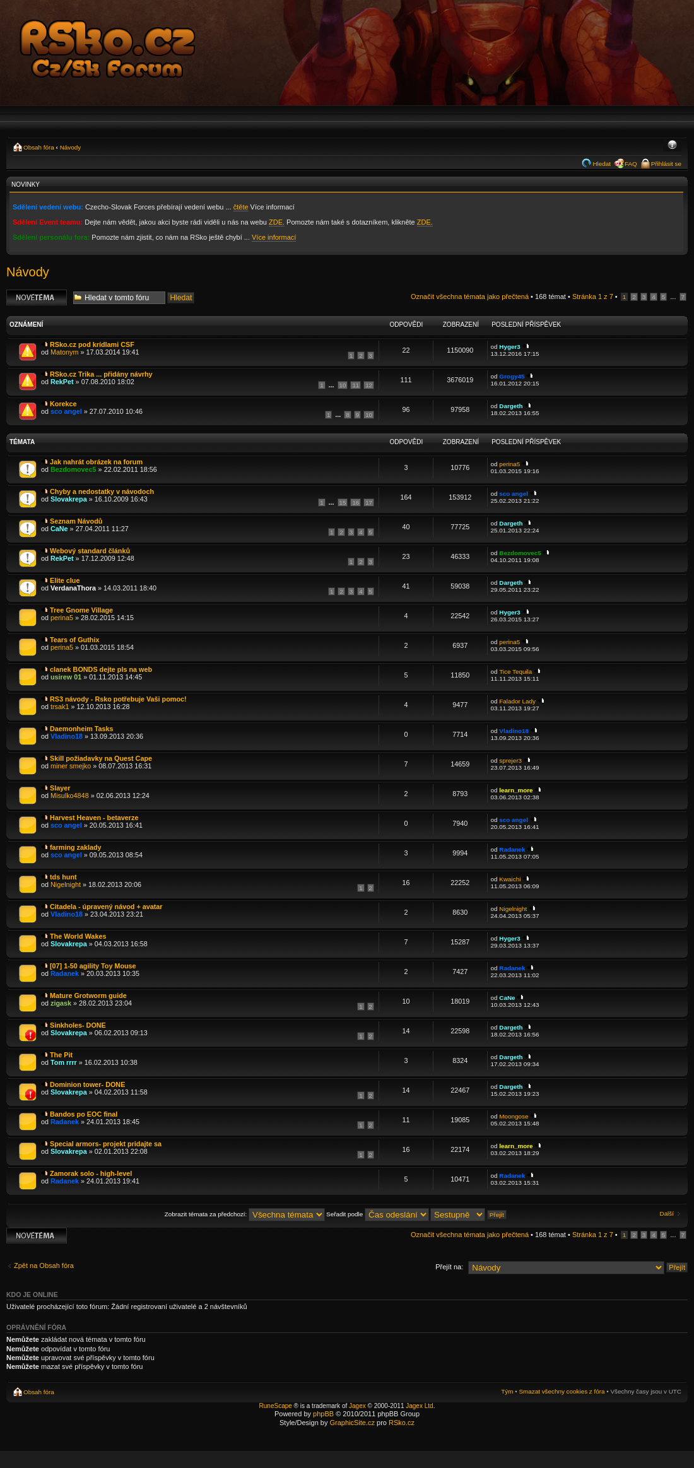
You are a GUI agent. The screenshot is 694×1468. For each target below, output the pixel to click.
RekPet (62, 381)
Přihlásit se (666, 163)
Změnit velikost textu (672, 145)
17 (368, 502)
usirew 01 (65, 677)
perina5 (509, 464)
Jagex (357, 1405)
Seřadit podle (377, 1214)
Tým (507, 1391)
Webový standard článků (90, 551)
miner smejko (70, 766)
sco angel (66, 411)
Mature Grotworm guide (88, 995)
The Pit (61, 1055)
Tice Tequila (515, 671)
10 (342, 385)
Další (667, 1213)
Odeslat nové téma (36, 297)
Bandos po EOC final (83, 1114)
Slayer (60, 788)
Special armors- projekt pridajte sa (106, 1144)
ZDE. (277, 222)
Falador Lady (517, 701)
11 (355, 385)
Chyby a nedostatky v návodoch (102, 491)
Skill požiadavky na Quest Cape (101, 758)
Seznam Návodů (76, 521)
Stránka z (592, 296)
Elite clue (64, 580)
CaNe (59, 528)
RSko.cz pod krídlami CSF (92, 344)
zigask (60, 1003)
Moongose (513, 1116)
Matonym (64, 352)
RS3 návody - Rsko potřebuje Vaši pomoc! (118, 699)
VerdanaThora (73, 588)
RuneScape (275, 1405)
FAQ (631, 163)
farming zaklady (76, 847)
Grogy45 (511, 376)
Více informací (274, 237)
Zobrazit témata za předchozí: (245, 1214)
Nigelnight (65, 884)
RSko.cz (402, 1422)
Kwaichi (509, 879)
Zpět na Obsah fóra (44, 1265)
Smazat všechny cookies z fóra (561, 1391)
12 (368, 385)
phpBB (323, 1414)
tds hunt (63, 877)
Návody (70, 147)
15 (342, 502)
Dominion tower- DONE (87, 1084)
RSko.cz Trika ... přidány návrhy (101, 374)
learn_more (515, 790)
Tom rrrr (63, 1062)
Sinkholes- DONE (78, 1025)
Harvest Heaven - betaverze (94, 817)
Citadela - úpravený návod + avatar (106, 906)
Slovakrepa (68, 499)
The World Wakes (78, 936)
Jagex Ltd (419, 1405)
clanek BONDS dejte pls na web (101, 669)
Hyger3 (509, 346)
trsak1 (59, 706)
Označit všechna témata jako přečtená (470, 296)
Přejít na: (449, 1267)
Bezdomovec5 (73, 469)
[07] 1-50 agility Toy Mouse (93, 966)
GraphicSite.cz (352, 1422)
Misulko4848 (69, 795)
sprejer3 (510, 760)
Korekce (63, 404)
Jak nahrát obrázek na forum (96, 462)
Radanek (512, 849)
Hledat (601, 163)
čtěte (241, 207)
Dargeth (510, 405)
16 (355, 502)
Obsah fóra (38, 147)
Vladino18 (66, 736)
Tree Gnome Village (81, 610)
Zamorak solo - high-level (91, 1173)
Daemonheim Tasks (82, 728)
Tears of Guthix (74, 639)
